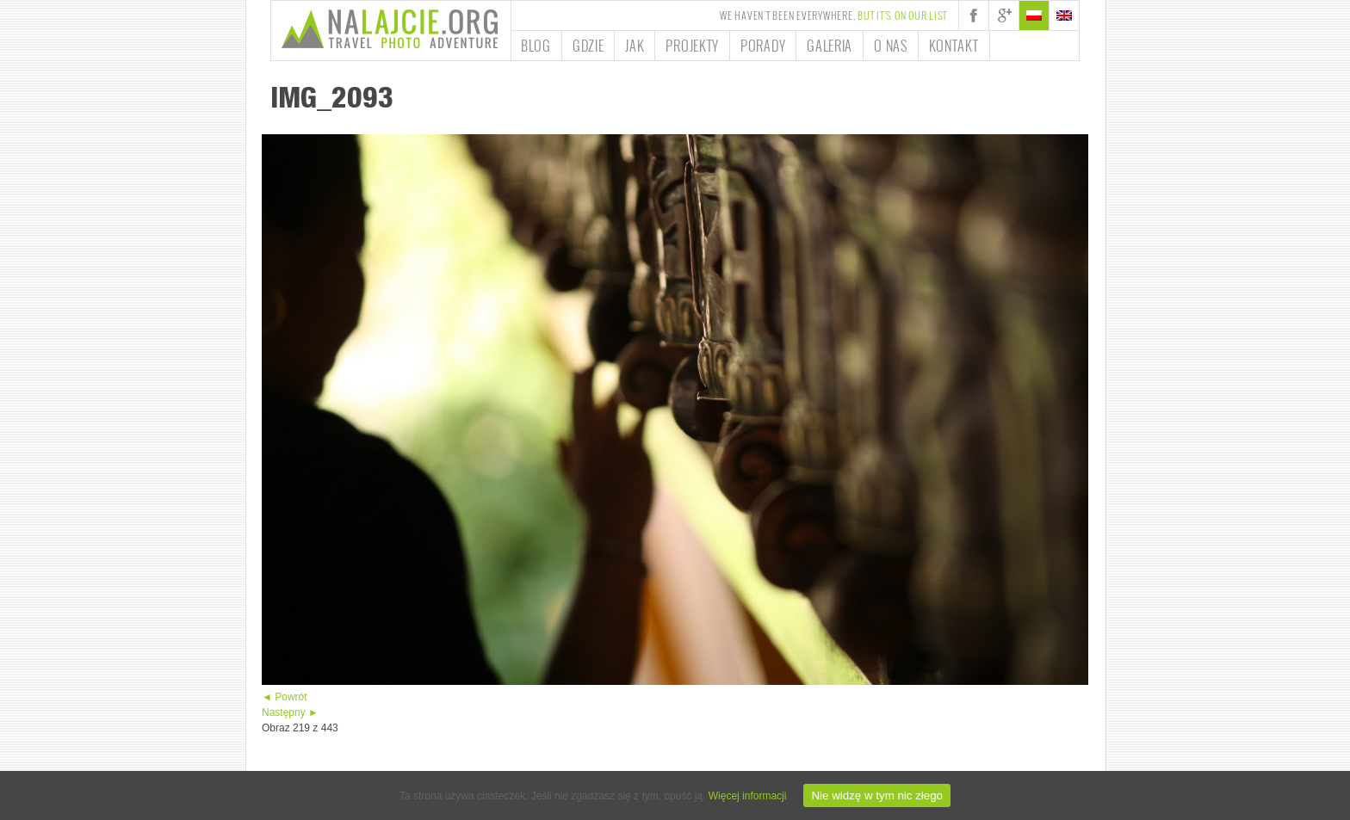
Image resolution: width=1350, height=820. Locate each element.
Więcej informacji (748, 796)
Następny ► (290, 712)
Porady (762, 45)
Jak (634, 45)
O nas (890, 45)
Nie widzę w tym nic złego (877, 795)
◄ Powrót (284, 697)
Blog (536, 45)
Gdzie (588, 45)
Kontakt (954, 45)
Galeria (829, 45)
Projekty (692, 45)
